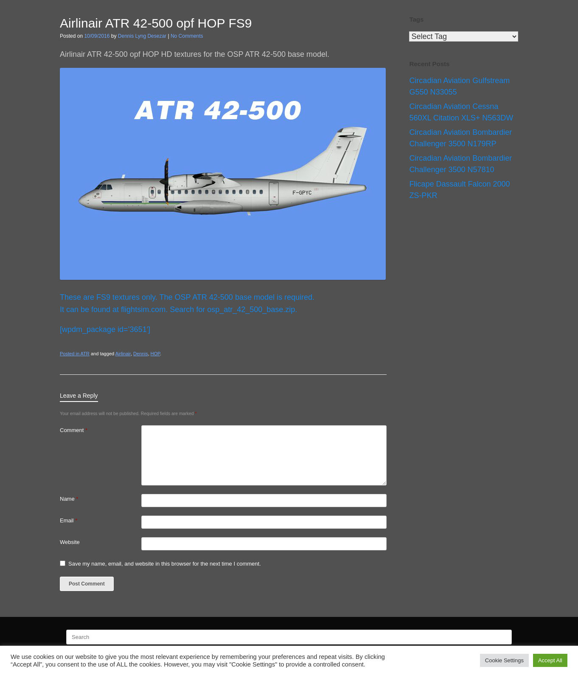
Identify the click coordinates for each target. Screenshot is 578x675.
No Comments (187, 36)
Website (70, 542)
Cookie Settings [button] (504, 660)
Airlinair (123, 353)
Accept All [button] (550, 660)
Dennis (140, 353)
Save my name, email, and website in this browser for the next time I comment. (164, 564)
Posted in (70, 353)
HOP (155, 353)
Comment (73, 430)
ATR (85, 353)
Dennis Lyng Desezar (142, 36)
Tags (416, 19)
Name (69, 499)
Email (68, 520)
